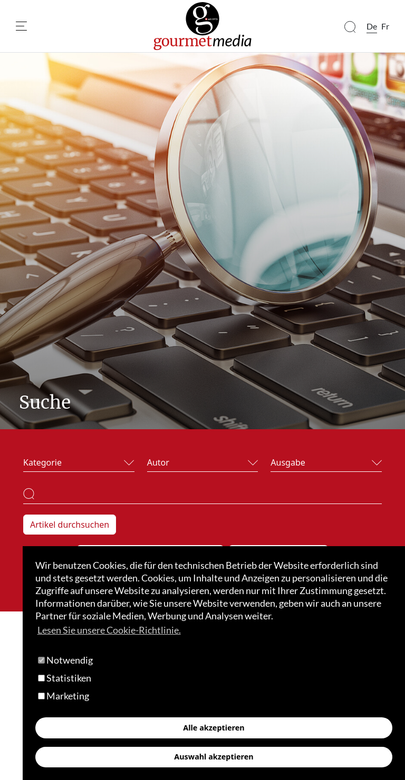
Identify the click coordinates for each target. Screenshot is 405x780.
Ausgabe (288, 462)
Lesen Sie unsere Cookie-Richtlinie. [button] (109, 630)
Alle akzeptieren (213, 728)
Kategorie (42, 462)
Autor (158, 462)
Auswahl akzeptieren (213, 757)
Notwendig (65, 660)
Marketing (63, 696)
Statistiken (64, 678)
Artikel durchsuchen (69, 524)
